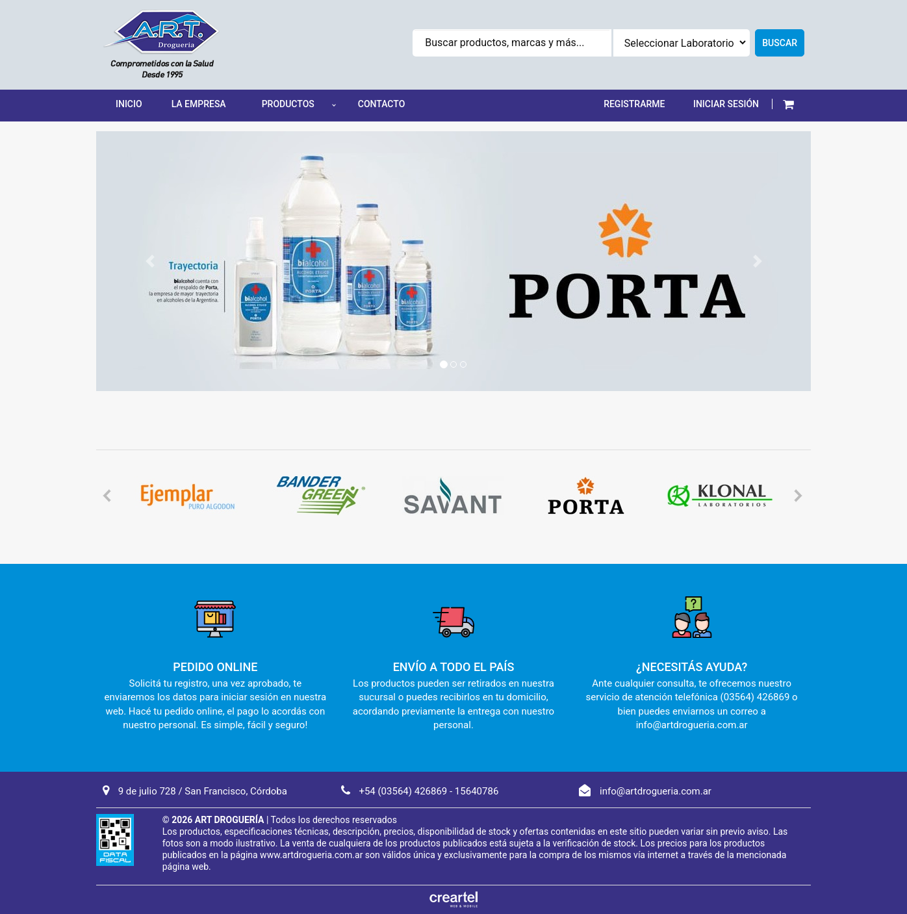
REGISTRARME (634, 104)
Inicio (129, 104)
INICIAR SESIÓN (726, 104)
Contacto (381, 104)
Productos (288, 104)
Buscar (779, 43)
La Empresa (199, 104)
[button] (788, 104)
